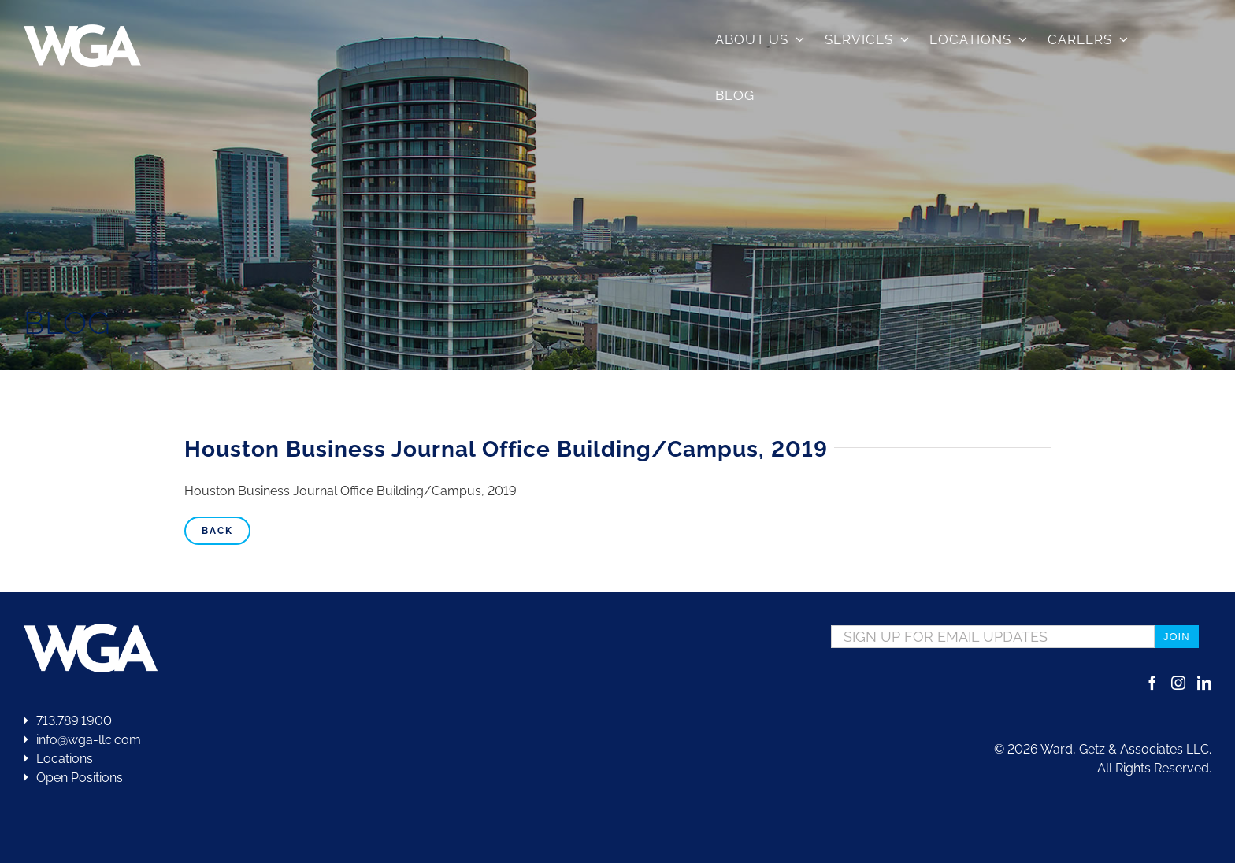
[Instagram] (1178, 683)
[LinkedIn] (1204, 683)
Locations (58, 758)
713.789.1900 (68, 720)
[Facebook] (1152, 683)
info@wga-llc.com (82, 739)
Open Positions (79, 777)
